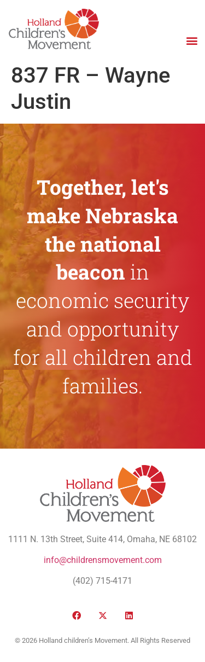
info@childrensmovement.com (103, 560)
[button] (192, 40)
